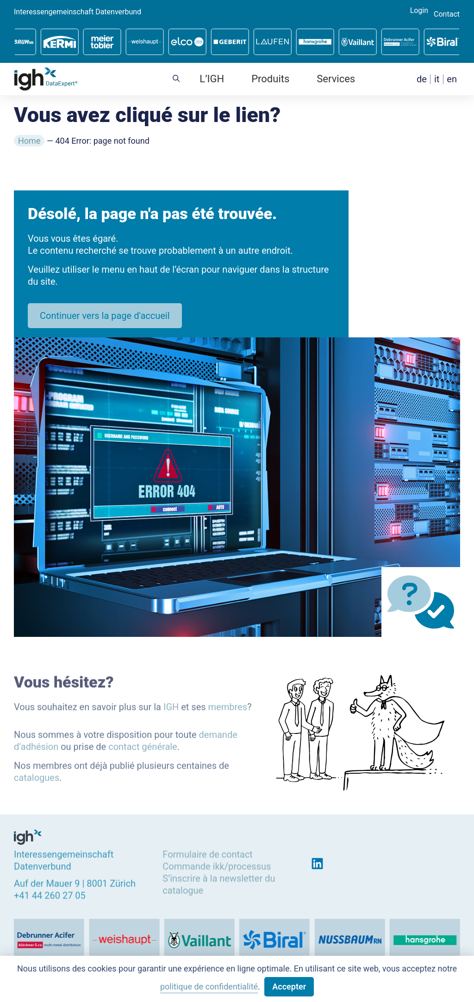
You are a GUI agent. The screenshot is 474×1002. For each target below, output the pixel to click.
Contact (447, 14)
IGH (171, 704)
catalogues (36, 775)
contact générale (142, 745)
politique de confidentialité (209, 986)
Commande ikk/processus (216, 864)
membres (227, 704)
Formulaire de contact (207, 852)
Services (336, 79)
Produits (270, 79)
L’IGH (212, 79)
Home (29, 141)
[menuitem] (422, 79)
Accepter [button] (289, 986)
